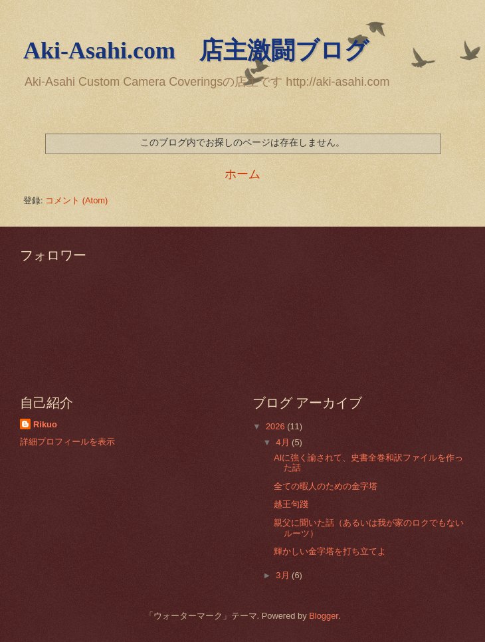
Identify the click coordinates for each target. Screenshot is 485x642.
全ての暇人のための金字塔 (325, 486)
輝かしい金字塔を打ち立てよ (330, 551)
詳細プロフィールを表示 (67, 442)
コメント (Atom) (76, 200)
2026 (276, 426)
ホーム (242, 174)
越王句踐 (291, 504)
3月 (284, 575)
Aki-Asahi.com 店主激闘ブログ (196, 50)
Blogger (323, 616)
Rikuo (45, 424)
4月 (284, 442)
